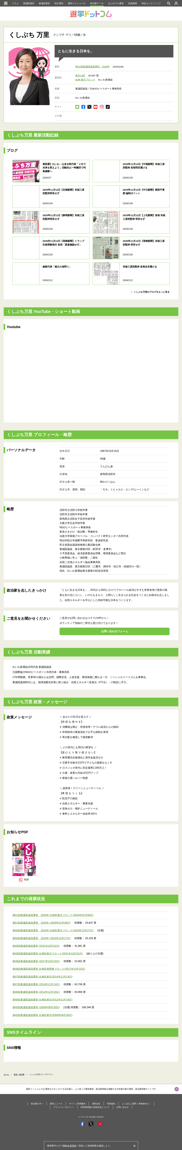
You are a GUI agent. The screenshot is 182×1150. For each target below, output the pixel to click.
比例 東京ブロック (85, 79)
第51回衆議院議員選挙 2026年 (92, 66)
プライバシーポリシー (63, 1107)
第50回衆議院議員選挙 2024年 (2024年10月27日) (41, 938)
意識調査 (132, 3)
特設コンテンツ (151, 3)
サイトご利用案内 (77, 1103)
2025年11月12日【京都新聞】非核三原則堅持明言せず (63, 191)
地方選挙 (58, 3)
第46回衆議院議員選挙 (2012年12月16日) (36, 992)
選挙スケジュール (77, 3)
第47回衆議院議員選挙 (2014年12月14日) (36, 984)
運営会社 (96, 1103)
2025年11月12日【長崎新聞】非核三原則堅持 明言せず (144, 243)
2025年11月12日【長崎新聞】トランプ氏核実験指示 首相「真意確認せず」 (63, 243)
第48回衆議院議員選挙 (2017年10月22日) (36, 961)
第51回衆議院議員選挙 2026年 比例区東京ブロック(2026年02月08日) (53, 915)
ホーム (6, 1074)
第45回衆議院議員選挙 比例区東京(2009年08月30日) (42, 1015)
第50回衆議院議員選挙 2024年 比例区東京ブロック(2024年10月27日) (53, 930)
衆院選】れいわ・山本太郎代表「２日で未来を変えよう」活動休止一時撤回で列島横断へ (64, 168)
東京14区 (80, 75)
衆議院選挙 (28, 3)
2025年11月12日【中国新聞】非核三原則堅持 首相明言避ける (144, 166)
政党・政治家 (19, 1074)
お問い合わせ (122, 1107)
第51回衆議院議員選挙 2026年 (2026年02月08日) (41, 922)
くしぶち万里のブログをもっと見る (152, 292)
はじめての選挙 (116, 3)
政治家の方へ (37, 1103)
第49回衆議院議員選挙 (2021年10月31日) (36, 946)
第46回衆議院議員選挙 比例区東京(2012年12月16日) (42, 999)
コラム (15, 3)
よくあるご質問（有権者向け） (136, 1103)
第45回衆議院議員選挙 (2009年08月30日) (36, 1007)
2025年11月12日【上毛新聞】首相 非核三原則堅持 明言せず (144, 217)
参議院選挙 (44, 3)
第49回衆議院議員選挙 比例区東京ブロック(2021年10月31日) (47, 953)
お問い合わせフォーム (114, 631)
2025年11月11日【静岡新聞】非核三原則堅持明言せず (63, 217)
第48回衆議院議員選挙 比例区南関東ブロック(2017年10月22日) (48, 969)
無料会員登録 (69, 1145)
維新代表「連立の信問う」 (57, 266)
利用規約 (111, 1103)
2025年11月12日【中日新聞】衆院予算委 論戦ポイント (144, 191)
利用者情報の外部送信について (95, 1107)
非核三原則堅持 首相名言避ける (140, 266)
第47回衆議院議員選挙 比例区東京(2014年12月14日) (42, 976)
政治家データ (97, 3)
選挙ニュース (56, 1103)
